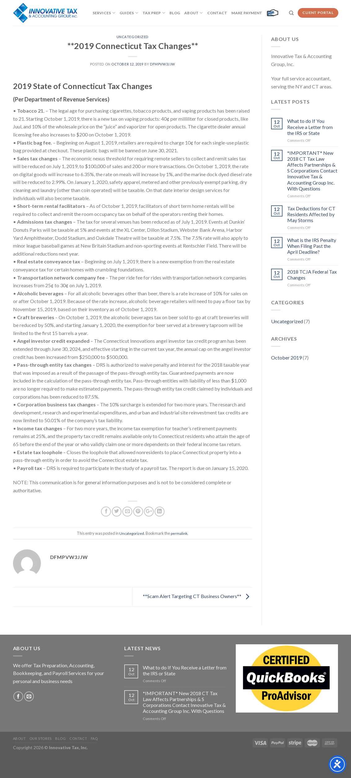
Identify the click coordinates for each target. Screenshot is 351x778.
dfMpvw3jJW (162, 64)
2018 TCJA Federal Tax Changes (312, 274)
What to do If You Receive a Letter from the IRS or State (310, 127)
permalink (179, 533)
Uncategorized (132, 37)
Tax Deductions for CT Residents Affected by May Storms (311, 214)
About (193, 13)
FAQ (94, 738)
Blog (174, 13)
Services (104, 13)
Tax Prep (154, 13)
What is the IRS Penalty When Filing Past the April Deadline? (311, 246)
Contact (217, 13)
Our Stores (40, 738)
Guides (129, 13)
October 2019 (286, 357)
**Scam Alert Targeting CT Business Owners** (197, 596)
